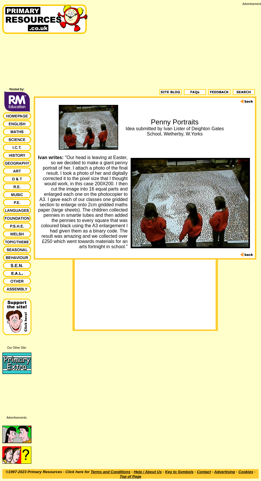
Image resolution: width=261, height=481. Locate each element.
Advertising (224, 472)
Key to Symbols (179, 472)
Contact (204, 472)
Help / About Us (148, 472)
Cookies (246, 472)
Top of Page (130, 476)
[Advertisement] (175, 46)
